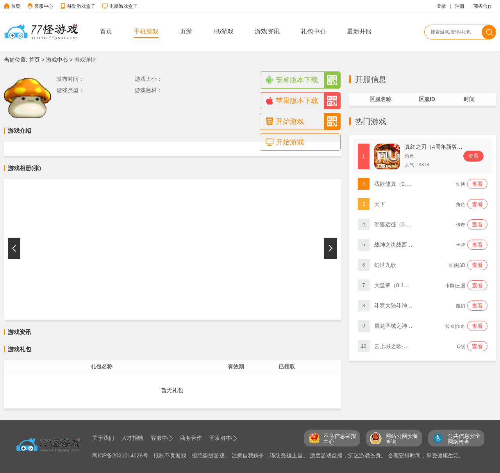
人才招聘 (132, 438)
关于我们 (103, 438)
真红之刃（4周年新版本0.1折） (443, 147)
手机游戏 (146, 31)
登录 (441, 6)
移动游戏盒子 (81, 6)
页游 (186, 31)
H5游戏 (223, 31)
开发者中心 (223, 438)
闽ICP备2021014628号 (121, 455)
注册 (459, 6)
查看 (473, 156)
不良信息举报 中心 (339, 439)
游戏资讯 (267, 31)
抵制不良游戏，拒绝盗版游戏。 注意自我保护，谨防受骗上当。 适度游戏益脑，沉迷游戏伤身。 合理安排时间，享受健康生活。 (309, 455)
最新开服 (359, 31)
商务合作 (482, 6)
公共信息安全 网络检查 (464, 439)
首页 (15, 6)
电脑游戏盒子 (123, 6)
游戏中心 (57, 60)
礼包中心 (313, 31)
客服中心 (43, 6)
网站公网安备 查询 (402, 439)
